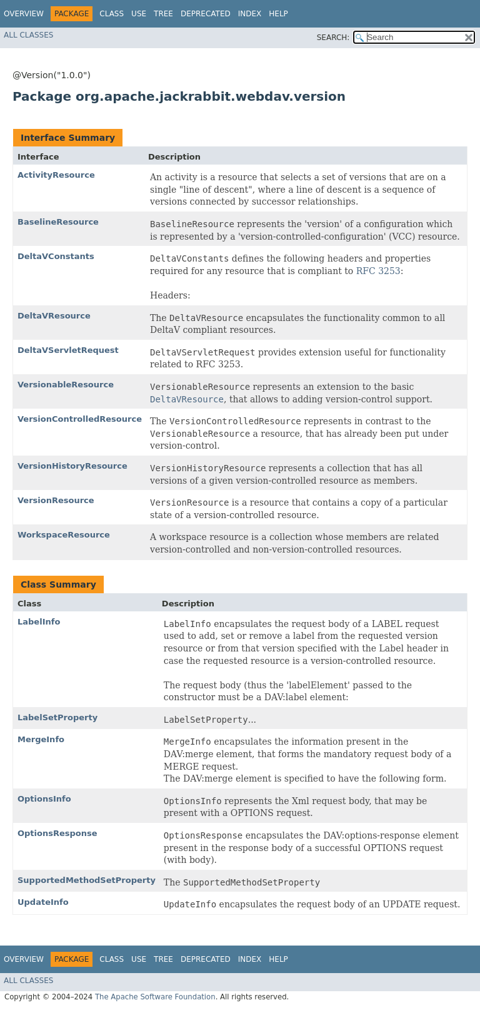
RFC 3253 (378, 271)
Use (138, 13)
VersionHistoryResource (73, 466)
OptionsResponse (58, 833)
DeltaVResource (54, 315)
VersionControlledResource (80, 419)
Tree (163, 13)
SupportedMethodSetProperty (87, 880)
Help (278, 13)
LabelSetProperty (58, 717)
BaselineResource (58, 222)
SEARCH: (333, 37)
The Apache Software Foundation (155, 996)
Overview (24, 13)
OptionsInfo (44, 798)
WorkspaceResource (64, 534)
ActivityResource (56, 175)
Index (250, 13)
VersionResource (56, 500)
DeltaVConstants (56, 256)
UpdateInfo (43, 902)
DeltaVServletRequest (68, 350)
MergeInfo (41, 739)
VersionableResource (66, 384)
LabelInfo (39, 621)
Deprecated (206, 13)
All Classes (28, 35)
